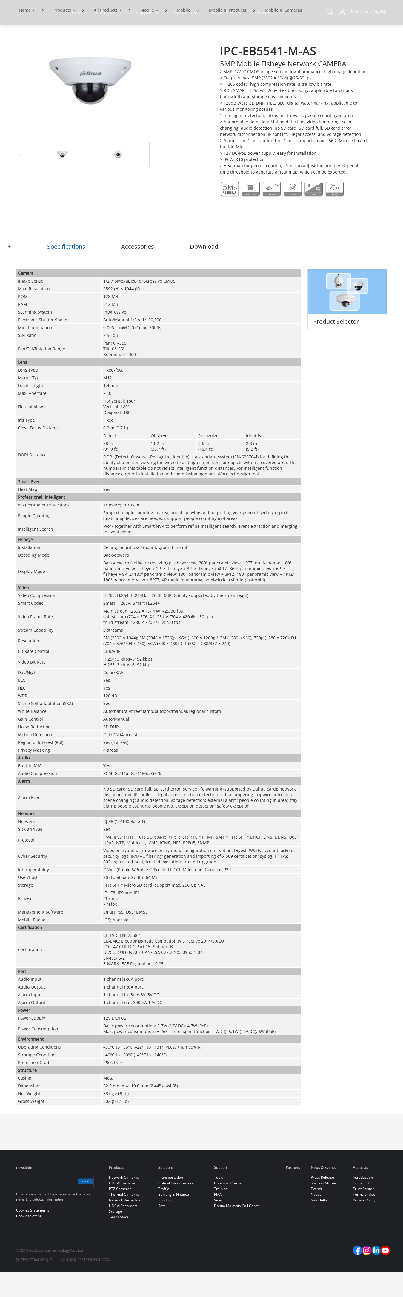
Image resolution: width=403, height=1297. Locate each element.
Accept (353, 1275)
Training (221, 1213)
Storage (115, 1236)
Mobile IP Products (227, 35)
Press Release (322, 1202)
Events (316, 1213)
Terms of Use (364, 1219)
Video (218, 1225)
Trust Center (363, 1213)
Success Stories (324, 1208)
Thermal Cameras (124, 1219)
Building (165, 1225)
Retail (162, 1230)
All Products (106, 35)
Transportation (170, 1202)
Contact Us (362, 1208)
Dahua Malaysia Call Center (237, 1230)
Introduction (363, 1202)
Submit (79, 1206)
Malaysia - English (369, 12)
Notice (316, 1219)
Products (62, 35)
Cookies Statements (88, 1288)
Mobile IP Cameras (283, 35)
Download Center (228, 1208)
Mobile (147, 35)
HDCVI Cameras (122, 1208)
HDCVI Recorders (123, 1230)
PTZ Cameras (120, 1213)
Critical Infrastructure (176, 1208)
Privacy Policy (364, 1225)
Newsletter (320, 1225)
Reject (352, 1289)
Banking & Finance (173, 1219)
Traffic (163, 1213)
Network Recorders (125, 1225)
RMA (218, 1219)
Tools (218, 1202)
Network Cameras (124, 1202)
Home (25, 35)
